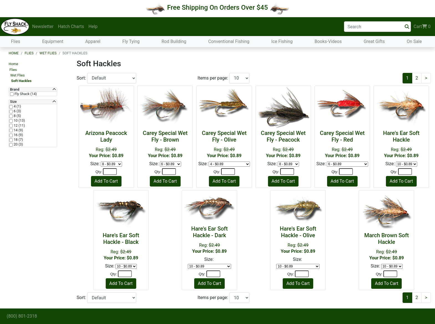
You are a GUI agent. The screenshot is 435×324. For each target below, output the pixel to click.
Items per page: (213, 78)
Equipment (52, 41)
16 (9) (18, 135)
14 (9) (18, 130)
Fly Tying (131, 41)
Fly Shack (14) (25, 94)
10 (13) (19, 121)
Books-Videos (328, 41)
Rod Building (173, 41)
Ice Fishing (282, 41)
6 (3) (17, 111)
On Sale (414, 41)
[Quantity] (110, 171)
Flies (15, 41)
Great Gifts (374, 41)
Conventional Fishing (228, 41)
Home (14, 53)
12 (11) (19, 125)
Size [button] (13, 102)
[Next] (426, 78)
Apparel (92, 41)
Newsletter (43, 26)
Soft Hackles (21, 81)
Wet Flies (48, 53)
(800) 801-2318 (22, 316)
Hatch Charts (71, 26)
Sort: (82, 78)
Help (93, 26)
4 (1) (17, 106)
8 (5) (17, 116)
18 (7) (18, 140)
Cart (422, 26)
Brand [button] (14, 89)
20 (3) (18, 144)
